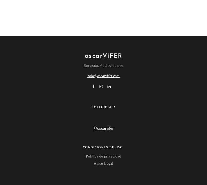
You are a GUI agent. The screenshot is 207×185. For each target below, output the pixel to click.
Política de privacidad (103, 156)
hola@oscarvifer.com (103, 76)
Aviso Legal (103, 163)
